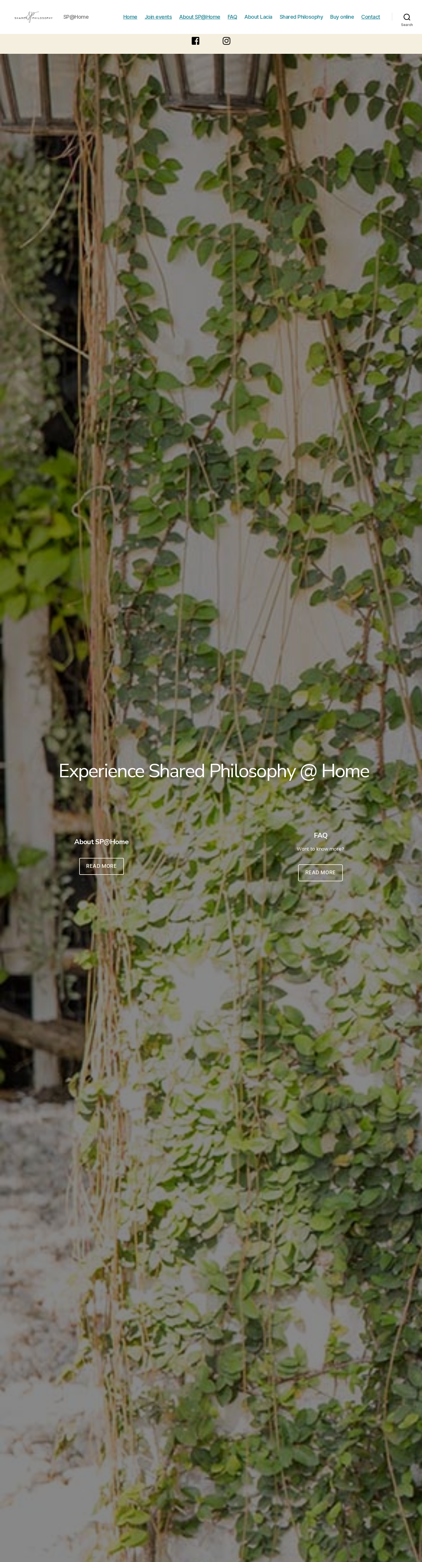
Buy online (342, 21)
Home (130, 21)
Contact (370, 21)
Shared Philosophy (301, 21)
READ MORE (101, 875)
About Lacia (258, 21)
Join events (158, 21)
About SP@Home (199, 21)
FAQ (232, 21)
